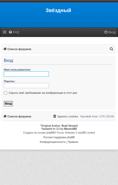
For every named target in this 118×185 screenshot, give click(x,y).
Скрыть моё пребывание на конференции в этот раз (40, 92)
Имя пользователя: (17, 69)
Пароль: (9, 81)
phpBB (50, 132)
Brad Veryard (70, 125)
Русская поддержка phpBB (59, 137)
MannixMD (70, 128)
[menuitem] (13, 32)
